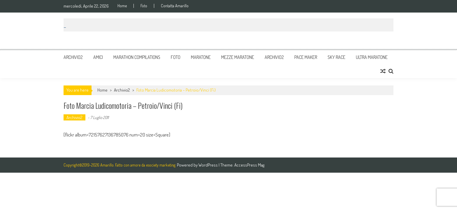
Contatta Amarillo (175, 6)
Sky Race (336, 57)
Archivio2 (73, 57)
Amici (98, 57)
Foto (143, 6)
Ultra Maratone (372, 57)
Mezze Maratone (237, 57)
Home (122, 6)
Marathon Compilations (136, 57)
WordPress (208, 165)
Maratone (201, 57)
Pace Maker (305, 57)
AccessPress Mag (249, 165)
